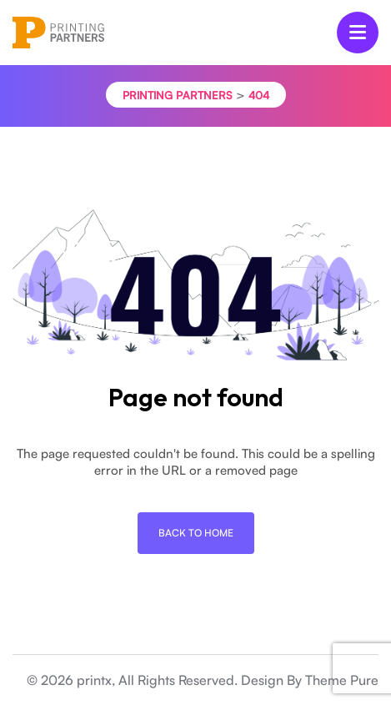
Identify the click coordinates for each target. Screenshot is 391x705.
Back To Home (195, 532)
